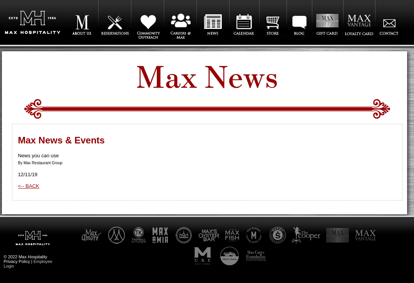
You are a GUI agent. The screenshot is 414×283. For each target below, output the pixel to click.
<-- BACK (28, 186)
